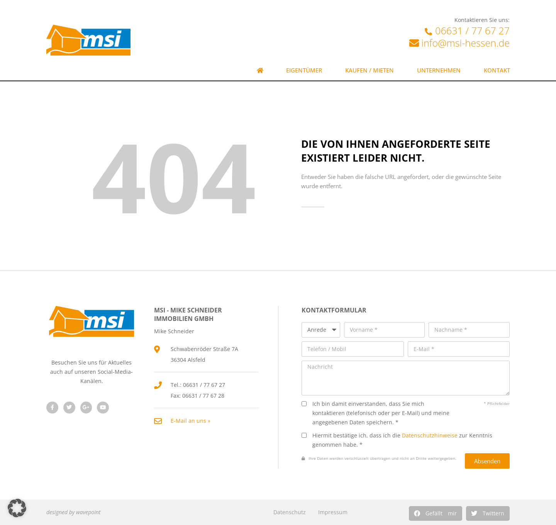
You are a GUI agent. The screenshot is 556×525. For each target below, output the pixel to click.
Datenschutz (289, 512)
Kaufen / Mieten (369, 70)
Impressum (333, 512)
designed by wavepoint (73, 512)
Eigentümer (304, 70)
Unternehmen (439, 70)
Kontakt (497, 70)
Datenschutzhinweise (430, 435)
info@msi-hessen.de (465, 42)
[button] (435, 513)
